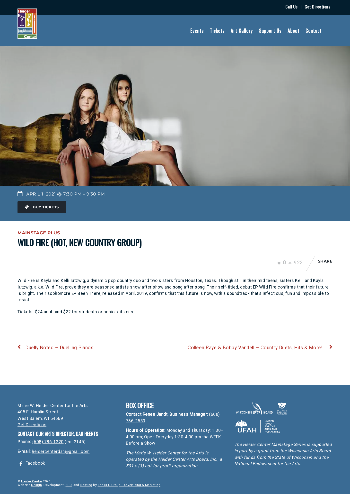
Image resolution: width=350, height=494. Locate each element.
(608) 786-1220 (48, 441)
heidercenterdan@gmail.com (61, 451)
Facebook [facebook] (31, 463)
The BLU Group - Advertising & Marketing (129, 485)
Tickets (217, 30)
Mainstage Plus (39, 232)
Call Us (291, 6)
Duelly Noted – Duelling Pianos (55, 347)
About (293, 30)
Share (325, 261)
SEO (69, 485)
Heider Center (31, 481)
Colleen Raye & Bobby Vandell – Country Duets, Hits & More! (260, 347)
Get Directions (317, 6)
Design (36, 485)
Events (197, 30)
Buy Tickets (42, 207)
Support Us (270, 30)
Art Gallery (242, 30)
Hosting (86, 485)
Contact (314, 30)
